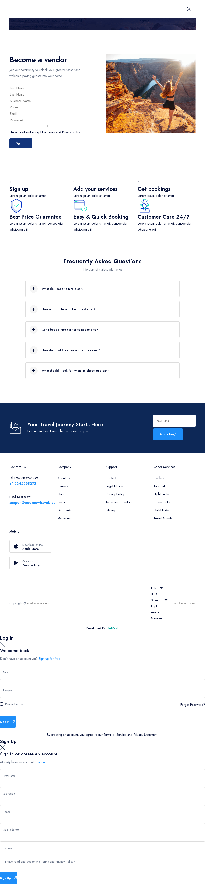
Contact (111, 478)
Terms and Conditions (120, 502)
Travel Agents (163, 518)
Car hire (159, 478)
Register (143, 21)
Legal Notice (114, 486)
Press (61, 502)
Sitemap (111, 510)
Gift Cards (64, 510)
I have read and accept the (46, 130)
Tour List (159, 486)
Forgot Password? (192, 704)
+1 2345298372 (22, 483)
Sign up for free (49, 658)
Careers (62, 486)
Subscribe (168, 434)
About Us (63, 478)
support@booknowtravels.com (33, 502)
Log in (40, 762)
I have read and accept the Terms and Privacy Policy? (40, 861)
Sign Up (21, 143)
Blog (60, 494)
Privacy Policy (115, 494)
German (156, 618)
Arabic (155, 612)
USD (154, 594)
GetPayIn (113, 628)
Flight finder (161, 494)
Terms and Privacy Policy (64, 132)
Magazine (64, 518)
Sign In (7, 722)
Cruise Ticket (162, 502)
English (155, 606)
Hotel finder (162, 510)
